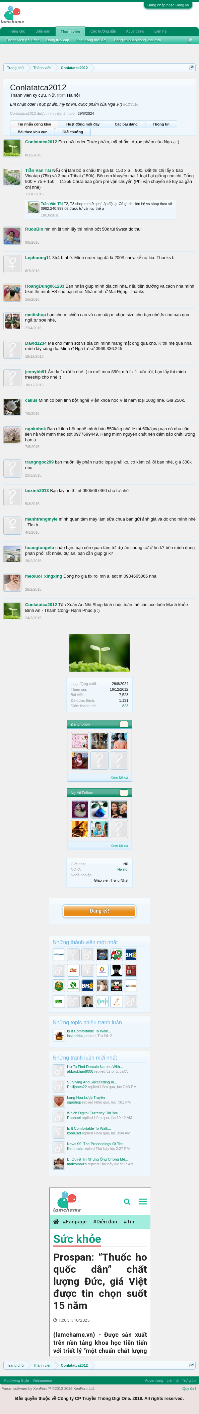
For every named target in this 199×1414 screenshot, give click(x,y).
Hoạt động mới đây (82, 124)
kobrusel (74, 1133)
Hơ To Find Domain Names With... (95, 1067)
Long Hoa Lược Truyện (86, 1097)
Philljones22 (77, 1087)
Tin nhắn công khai (34, 124)
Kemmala (74, 1149)
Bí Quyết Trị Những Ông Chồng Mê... (97, 1159)
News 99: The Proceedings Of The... (97, 1144)
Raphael (74, 1118)
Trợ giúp (189, 1380)
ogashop (74, 1102)
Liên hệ (160, 31)
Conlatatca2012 (41, 141)
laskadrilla (75, 1036)
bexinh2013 (37, 490)
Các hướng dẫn (103, 31)
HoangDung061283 (44, 286)
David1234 (36, 343)
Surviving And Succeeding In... (92, 1082)
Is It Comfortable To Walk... (89, 1031)
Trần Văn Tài (38, 170)
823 (125, 706)
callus (31, 400)
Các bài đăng (126, 124)
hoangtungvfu (39, 547)
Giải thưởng (72, 132)
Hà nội (122, 869)
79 (124, 724)
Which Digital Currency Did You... (94, 1113)
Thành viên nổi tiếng (23, 40)
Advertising (135, 31)
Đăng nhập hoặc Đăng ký (168, 5)
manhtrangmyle (41, 519)
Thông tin (161, 124)
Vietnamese (42, 1380)
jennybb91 (36, 371)
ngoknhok (35, 428)
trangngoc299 (39, 462)
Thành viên (70, 32)
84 (124, 793)
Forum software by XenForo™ (48, 1388)
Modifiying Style (16, 1380)
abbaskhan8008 (80, 1071)
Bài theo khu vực (32, 132)
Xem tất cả (119, 777)
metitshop (35, 314)
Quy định (189, 1388)
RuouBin (34, 229)
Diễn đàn (43, 31)
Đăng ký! (99, 911)
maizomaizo (77, 1164)
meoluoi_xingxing (43, 576)
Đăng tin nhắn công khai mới (137, 40)
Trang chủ (17, 31)
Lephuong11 (38, 257)
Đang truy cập (57, 40)
